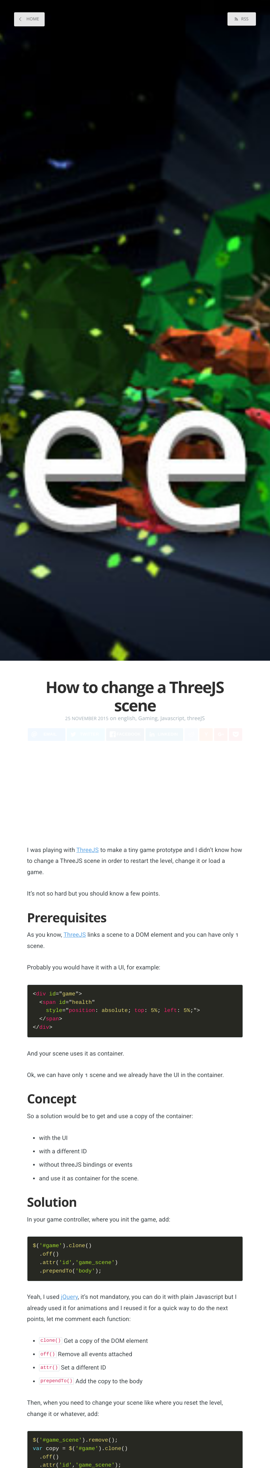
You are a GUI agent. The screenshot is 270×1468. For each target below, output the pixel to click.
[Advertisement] (147, 797)
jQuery (69, 1299)
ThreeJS (87, 850)
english (126, 718)
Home (32, 19)
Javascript (172, 718)
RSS (244, 19)
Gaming (148, 718)
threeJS (196, 718)
